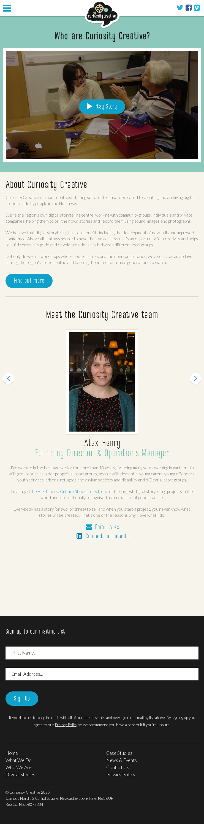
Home (12, 753)
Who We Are (19, 767)
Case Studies (119, 753)
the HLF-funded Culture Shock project (65, 491)
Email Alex (102, 527)
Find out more (29, 281)
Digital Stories (20, 774)
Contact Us (117, 767)
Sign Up (22, 699)
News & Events (121, 760)
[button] (15, 464)
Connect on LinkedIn (102, 536)
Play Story (102, 106)
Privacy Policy (66, 724)
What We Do (19, 760)
